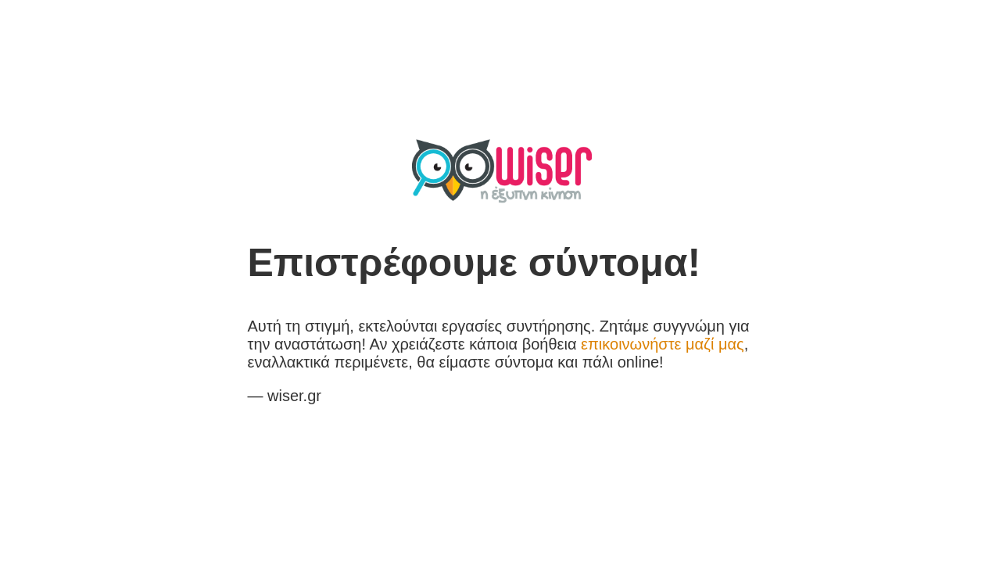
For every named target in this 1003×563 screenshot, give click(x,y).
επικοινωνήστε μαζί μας (662, 344)
